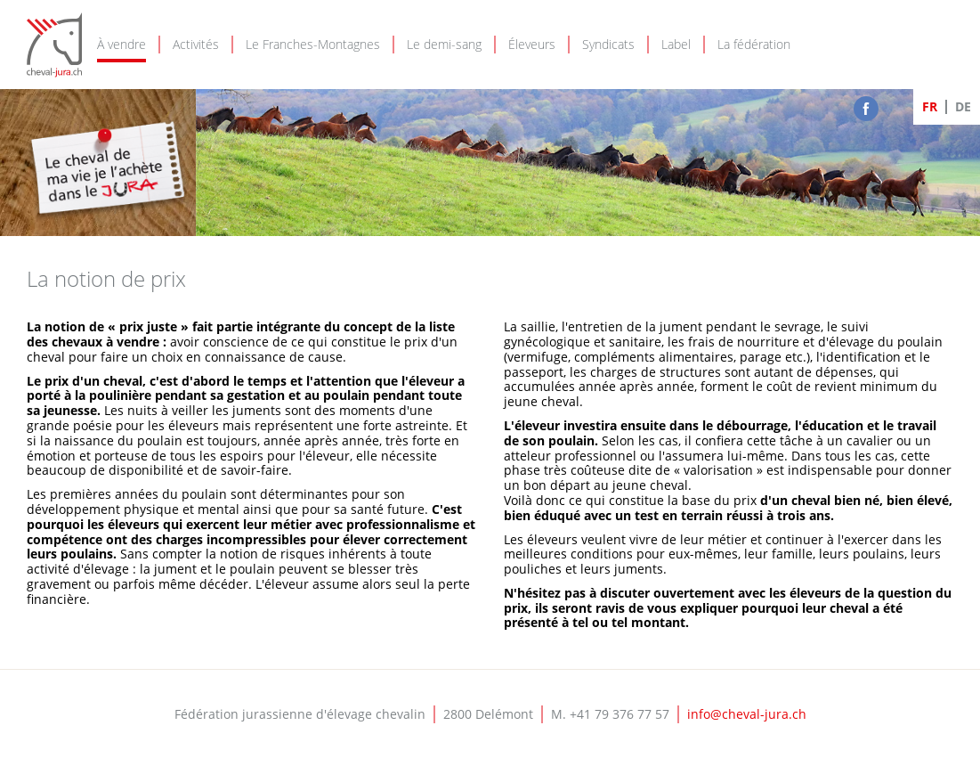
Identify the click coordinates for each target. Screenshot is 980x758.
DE (963, 106)
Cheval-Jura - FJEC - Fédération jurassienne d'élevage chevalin (54, 44)
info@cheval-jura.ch (746, 713)
